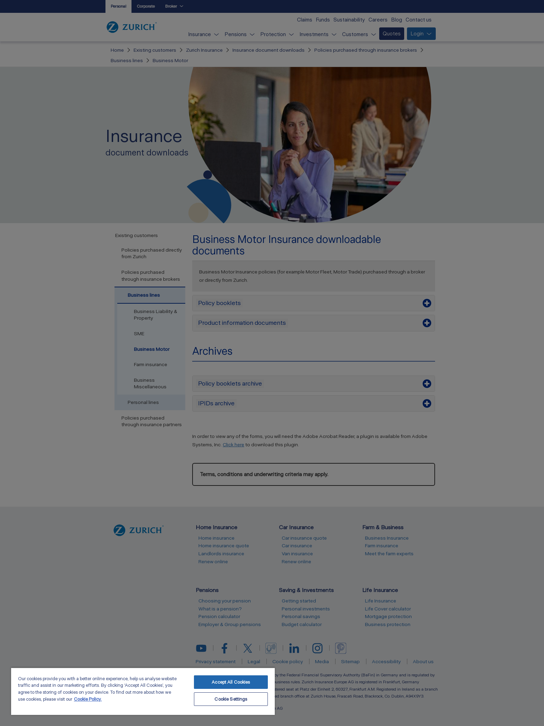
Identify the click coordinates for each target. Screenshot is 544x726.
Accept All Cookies (231, 682)
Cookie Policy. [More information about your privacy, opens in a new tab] (88, 699)
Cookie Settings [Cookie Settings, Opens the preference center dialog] (230, 699)
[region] (143, 691)
